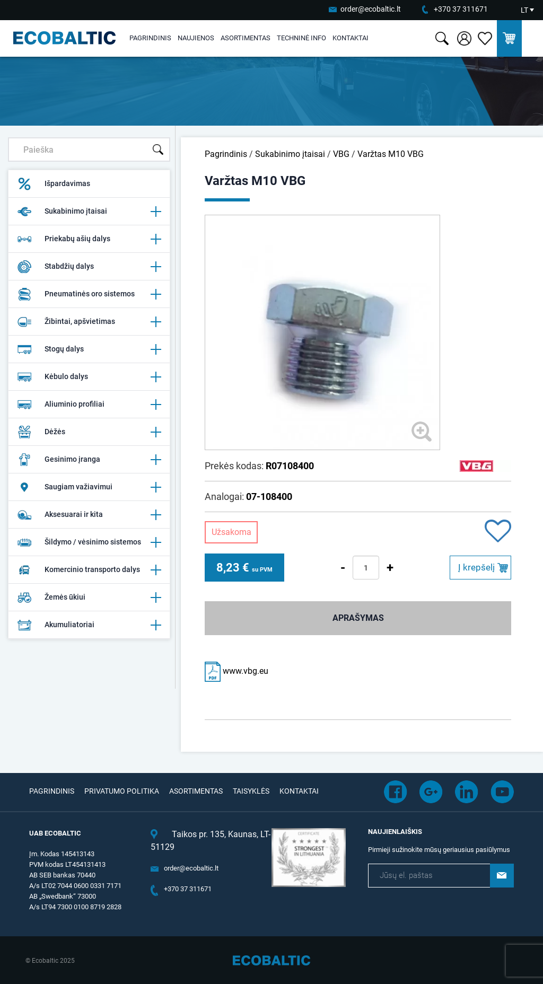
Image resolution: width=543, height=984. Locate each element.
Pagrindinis (150, 38)
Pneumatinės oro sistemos (89, 294)
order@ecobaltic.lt (370, 9)
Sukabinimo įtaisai (89, 211)
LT (524, 10)
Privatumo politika (121, 791)
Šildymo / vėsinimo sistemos (89, 542)
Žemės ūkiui (89, 597)
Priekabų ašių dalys (89, 239)
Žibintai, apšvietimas (89, 321)
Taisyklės (251, 791)
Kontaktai (350, 38)
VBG (341, 154)
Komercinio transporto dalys (89, 570)
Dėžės (89, 432)
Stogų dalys (89, 349)
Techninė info (301, 38)
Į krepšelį (476, 567)
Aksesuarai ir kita (89, 514)
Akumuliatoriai (89, 625)
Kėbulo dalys (89, 377)
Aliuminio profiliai (89, 404)
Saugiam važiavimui (89, 487)
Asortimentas (245, 38)
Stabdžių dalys (89, 266)
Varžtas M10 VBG (390, 154)
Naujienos (196, 38)
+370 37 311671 (461, 9)
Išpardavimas (53, 184)
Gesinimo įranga (89, 459)
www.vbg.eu (236, 671)
